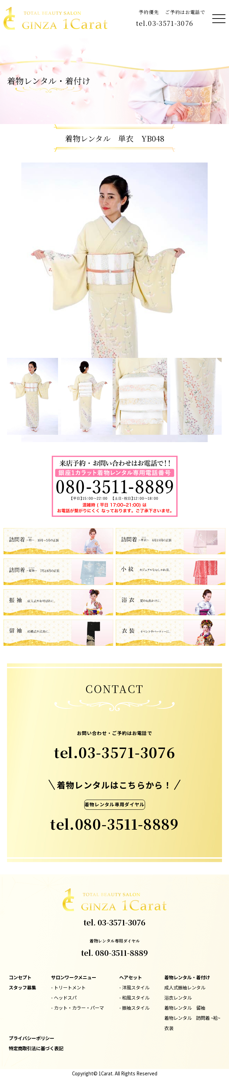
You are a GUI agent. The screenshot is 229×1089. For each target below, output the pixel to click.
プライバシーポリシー (31, 1038)
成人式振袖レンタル (184, 987)
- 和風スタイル (134, 997)
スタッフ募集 (22, 987)
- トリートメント (68, 987)
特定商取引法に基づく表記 (36, 1048)
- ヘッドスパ (64, 997)
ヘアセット (130, 977)
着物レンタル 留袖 (184, 1007)
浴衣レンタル (178, 997)
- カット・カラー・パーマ (77, 1007)
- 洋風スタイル (134, 987)
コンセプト (20, 977)
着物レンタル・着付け (187, 977)
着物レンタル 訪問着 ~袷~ (192, 1018)
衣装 (168, 1028)
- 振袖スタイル (134, 1007)
